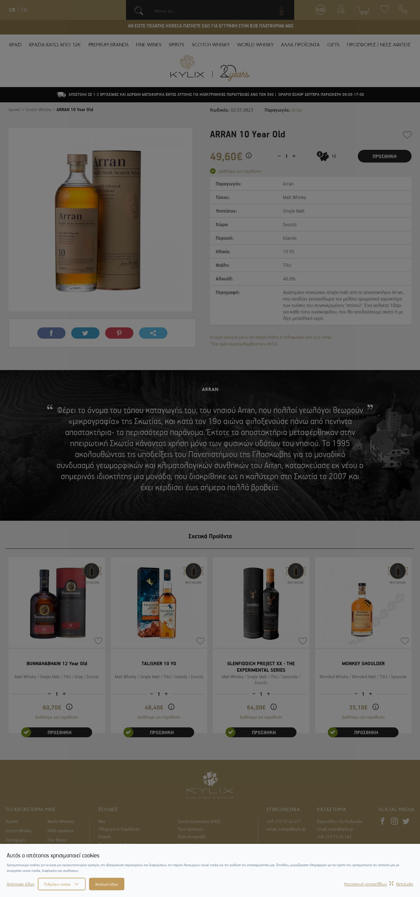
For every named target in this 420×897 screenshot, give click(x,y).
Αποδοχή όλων (106, 884)
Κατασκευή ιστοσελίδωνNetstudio (378, 884)
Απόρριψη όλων (20, 884)
